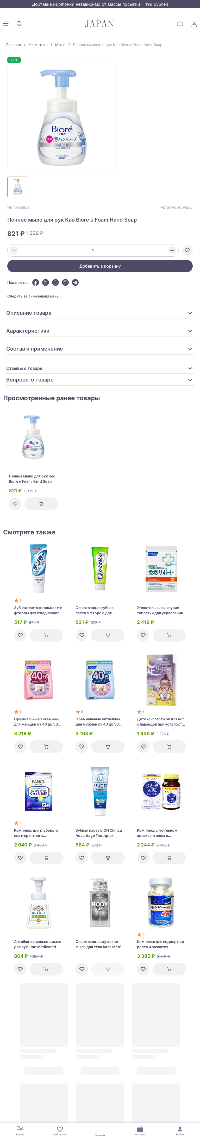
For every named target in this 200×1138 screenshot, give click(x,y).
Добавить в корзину (100, 266)
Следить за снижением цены (33, 296)
